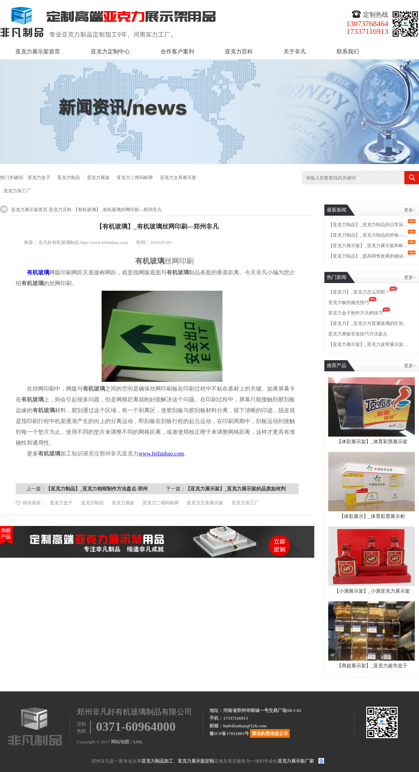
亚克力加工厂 (17, 190)
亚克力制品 (68, 177)
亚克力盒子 (39, 177)
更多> (410, 210)
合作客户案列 (177, 51)
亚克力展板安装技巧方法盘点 (357, 333)
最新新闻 (336, 210)
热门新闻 (336, 277)
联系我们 (348, 51)
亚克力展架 (98, 177)
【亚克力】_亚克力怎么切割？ (359, 292)
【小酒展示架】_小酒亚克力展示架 (372, 591)
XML (137, 741)
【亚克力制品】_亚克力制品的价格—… (368, 235)
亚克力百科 (239, 51)
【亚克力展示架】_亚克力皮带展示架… (368, 344)
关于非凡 (295, 51)
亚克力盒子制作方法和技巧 (355, 313)
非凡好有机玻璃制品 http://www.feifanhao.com (83, 242)
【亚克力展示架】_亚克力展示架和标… (368, 245)
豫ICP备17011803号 (229, 733)
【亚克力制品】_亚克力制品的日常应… (368, 224)
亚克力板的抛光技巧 (348, 302)
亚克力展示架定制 (196, 761)
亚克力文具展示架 (178, 177)
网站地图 (120, 741)
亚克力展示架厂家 (296, 761)
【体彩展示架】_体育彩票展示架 (372, 441)
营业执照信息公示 (270, 733)
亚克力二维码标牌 (135, 177)
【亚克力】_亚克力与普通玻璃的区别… (368, 323)
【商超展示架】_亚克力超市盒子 (372, 665)
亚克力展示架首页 (37, 51)
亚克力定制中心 (110, 51)
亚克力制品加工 (157, 761)
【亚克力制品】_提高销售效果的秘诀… (368, 256)
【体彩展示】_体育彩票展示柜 (372, 516)
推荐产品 (336, 365)
